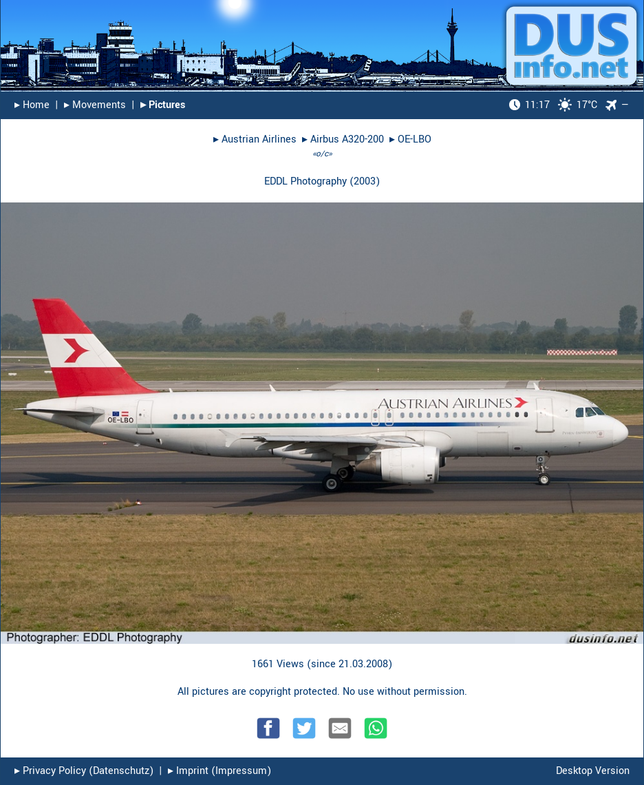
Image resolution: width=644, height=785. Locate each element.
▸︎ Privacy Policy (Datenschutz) (83, 771)
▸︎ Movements (95, 105)
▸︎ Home (32, 105)
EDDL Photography (305, 181)
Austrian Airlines (259, 139)
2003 (365, 181)
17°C (553, 105)
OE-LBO (414, 139)
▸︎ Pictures (162, 105)
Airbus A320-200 (347, 139)
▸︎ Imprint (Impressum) (219, 771)
